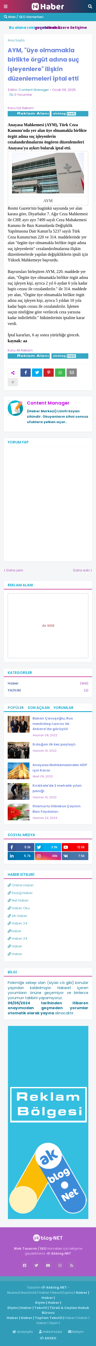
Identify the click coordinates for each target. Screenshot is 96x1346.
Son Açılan (39, 707)
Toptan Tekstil (48, 1317)
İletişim (76, 1331)
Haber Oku (19, 908)
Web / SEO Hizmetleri (23, 16)
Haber (48, 683)
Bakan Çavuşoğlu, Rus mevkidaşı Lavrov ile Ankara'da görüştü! (53, 724)
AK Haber (17, 915)
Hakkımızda (50, 1331)
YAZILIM (48, 690)
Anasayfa (22, 1331)
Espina (67, 1292)
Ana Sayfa (16, 40)
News (56, 1292)
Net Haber (18, 900)
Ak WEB (48, 625)
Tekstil (40, 1307)
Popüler (16, 707)
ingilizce (53, 1278)
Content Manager (48, 403)
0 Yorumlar (23, 94)
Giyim (40, 1302)
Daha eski (81, 570)
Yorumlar (63, 707)
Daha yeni (14, 570)
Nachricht (29, 1292)
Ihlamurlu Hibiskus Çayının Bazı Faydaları (57, 809)
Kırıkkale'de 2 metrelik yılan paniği (57, 788)
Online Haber (21, 885)
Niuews (13, 1292)
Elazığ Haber (20, 892)
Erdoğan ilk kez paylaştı (54, 744)
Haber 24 (17, 923)
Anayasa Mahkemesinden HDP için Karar (60, 767)
